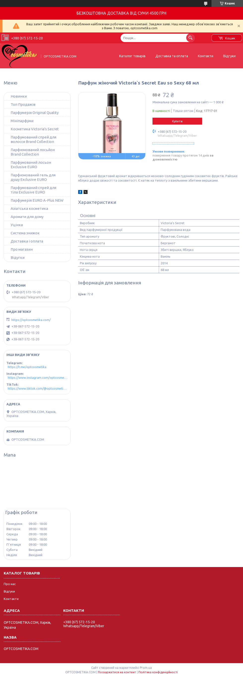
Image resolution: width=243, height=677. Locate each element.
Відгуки (229, 56)
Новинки (19, 96)
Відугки (18, 257)
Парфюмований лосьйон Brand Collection (33, 152)
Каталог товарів (132, 56)
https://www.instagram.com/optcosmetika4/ (38, 377)
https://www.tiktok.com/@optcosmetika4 (38, 388)
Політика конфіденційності (158, 672)
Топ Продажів (23, 104)
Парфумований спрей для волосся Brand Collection (33, 139)
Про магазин (22, 249)
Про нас (10, 584)
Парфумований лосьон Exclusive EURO (31, 164)
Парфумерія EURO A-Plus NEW (37, 200)
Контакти (205, 56)
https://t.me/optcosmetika (27, 367)
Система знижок (25, 233)
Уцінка (17, 225)
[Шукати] (190, 37)
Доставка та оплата (171, 56)
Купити (177, 121)
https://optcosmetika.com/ (31, 320)
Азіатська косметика (29, 208)
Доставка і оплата (27, 241)
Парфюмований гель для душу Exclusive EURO (33, 177)
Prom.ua (146, 667)
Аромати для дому (27, 217)
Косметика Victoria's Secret (35, 129)
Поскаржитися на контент (117, 672)
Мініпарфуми (22, 121)
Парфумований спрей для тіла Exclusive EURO (33, 190)
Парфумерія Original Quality (35, 112)
